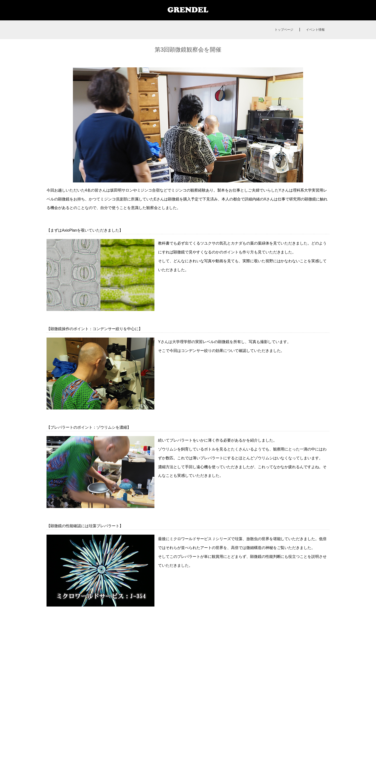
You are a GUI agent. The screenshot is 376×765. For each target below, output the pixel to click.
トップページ (284, 29)
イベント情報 (315, 29)
